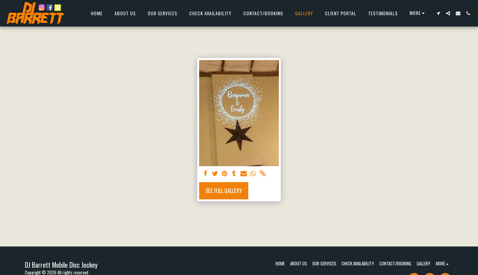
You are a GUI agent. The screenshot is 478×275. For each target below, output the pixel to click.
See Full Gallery (223, 190)
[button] (438, 13)
